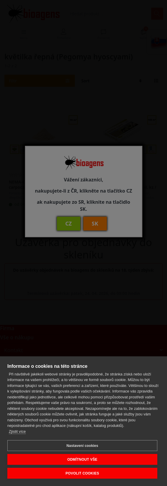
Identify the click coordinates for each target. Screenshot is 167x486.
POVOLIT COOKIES (82, 473)
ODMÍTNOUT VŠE (82, 459)
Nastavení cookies (82, 446)
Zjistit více (17, 431)
